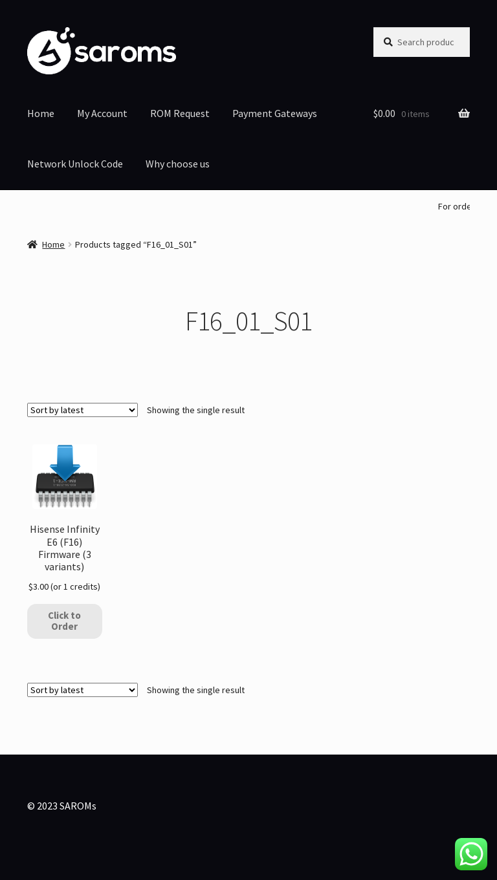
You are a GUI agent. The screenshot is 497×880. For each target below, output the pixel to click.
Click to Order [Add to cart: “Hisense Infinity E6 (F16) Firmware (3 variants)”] (64, 620)
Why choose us (178, 163)
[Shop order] (82, 410)
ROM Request (180, 113)
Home (40, 113)
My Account (102, 113)
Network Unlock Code (75, 163)
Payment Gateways (274, 113)
